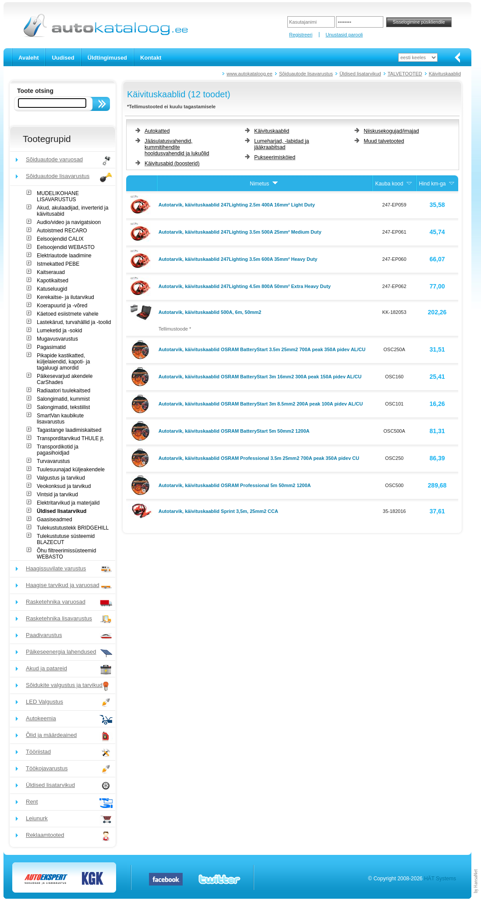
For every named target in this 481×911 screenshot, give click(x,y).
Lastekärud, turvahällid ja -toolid (74, 322)
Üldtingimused (107, 57)
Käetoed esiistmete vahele (68, 314)
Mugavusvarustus (57, 339)
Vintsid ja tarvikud (57, 494)
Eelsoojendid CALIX (60, 239)
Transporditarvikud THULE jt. (70, 438)
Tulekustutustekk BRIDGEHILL (73, 528)
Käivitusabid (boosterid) (172, 163)
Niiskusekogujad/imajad (391, 131)
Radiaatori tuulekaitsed (63, 391)
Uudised (63, 57)
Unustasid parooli (344, 34)
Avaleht (28, 57)
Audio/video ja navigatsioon (69, 222)
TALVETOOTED (405, 73)
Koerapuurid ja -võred (62, 305)
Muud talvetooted (384, 141)
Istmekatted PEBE (58, 264)
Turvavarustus (53, 461)
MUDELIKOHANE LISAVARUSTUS (58, 196)
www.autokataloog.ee (249, 73)
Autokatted (157, 131)
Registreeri (300, 34)
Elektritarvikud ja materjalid (68, 503)
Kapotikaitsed (52, 281)
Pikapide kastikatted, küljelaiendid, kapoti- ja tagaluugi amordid (63, 361)
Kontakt (150, 57)
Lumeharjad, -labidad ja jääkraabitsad (281, 144)
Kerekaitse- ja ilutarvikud (65, 297)
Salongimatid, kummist (63, 399)
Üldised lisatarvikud (360, 73)
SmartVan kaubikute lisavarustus (60, 419)
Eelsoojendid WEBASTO (66, 247)
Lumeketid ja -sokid (59, 330)
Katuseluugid (52, 289)
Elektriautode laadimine (64, 256)
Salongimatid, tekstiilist (63, 407)
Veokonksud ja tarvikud (64, 486)
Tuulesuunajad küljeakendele (71, 469)
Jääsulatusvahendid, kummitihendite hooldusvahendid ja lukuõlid (177, 147)
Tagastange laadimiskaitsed (69, 430)
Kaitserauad (51, 272)
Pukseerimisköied (274, 157)
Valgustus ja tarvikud (61, 478)
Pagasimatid (51, 347)
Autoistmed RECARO (62, 231)
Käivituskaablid (445, 73)
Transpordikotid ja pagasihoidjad (57, 450)
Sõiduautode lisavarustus (306, 73)
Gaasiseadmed (54, 519)
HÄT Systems (440, 878)
